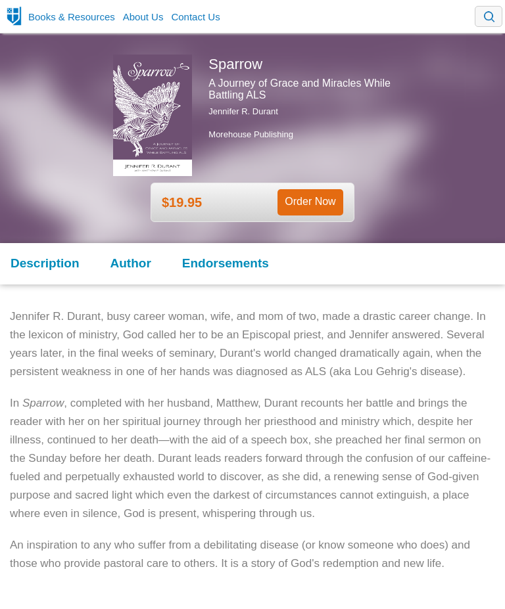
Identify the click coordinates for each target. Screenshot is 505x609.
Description (45, 263)
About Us (143, 16)
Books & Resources (71, 16)
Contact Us (195, 16)
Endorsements (225, 263)
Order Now (310, 201)
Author (130, 263)
